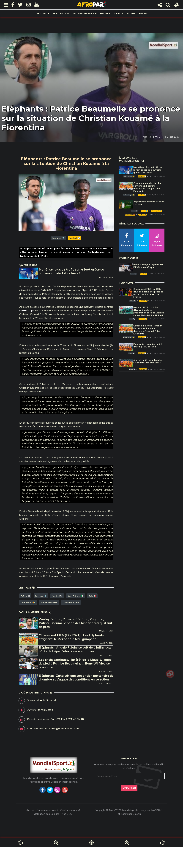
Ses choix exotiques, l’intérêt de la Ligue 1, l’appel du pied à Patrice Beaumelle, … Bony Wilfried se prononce (75, 663)
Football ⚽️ (74, 238)
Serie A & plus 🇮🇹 (75, 596)
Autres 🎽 (144, 211)
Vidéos (118, 13)
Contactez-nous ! (70, 810)
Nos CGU (67, 813)
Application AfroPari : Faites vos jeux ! (148, 203)
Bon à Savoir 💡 (129, 176)
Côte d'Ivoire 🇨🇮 (28, 602)
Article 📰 (25, 596)
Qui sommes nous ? (47, 810)
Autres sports (83, 13)
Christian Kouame (71, 602)
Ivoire (131, 13)
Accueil (41, 13)
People (105, 13)
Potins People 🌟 (128, 195)
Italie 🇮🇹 (92, 596)
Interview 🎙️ (58, 238)
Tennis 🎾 (143, 274)
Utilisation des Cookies (46, 813)
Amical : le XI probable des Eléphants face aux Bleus (147, 361)
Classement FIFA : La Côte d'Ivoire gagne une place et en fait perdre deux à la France (148, 293)
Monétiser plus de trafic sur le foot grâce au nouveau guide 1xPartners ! (71, 271)
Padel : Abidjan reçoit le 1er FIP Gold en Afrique (148, 266)
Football (59, 13)
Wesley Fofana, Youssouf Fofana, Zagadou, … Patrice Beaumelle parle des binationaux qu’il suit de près (75, 623)
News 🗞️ (134, 211)
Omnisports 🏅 (156, 211)
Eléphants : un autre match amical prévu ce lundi (147, 345)
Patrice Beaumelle (49, 602)
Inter (143, 13)
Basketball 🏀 (130, 214)
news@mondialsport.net (64, 728)
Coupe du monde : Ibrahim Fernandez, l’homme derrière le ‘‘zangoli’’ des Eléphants (147, 187)
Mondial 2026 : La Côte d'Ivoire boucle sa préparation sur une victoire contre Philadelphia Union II (148, 311)
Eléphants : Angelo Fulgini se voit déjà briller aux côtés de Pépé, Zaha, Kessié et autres (75, 649)
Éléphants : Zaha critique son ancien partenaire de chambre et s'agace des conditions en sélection (76, 677)
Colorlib (137, 813)
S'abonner (129, 787)
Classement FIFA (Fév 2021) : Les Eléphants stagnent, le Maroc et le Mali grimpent (71, 637)
